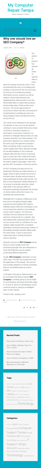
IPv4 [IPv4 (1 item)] (18, 391)
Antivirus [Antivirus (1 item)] (9, 384)
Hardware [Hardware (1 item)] (27, 387)
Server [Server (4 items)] (16, 451)
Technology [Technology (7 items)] (25, 403)
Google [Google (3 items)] (29, 433)
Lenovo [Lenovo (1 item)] (16, 394)
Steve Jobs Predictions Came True (20, 341)
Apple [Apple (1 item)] (13, 384)
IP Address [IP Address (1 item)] (14, 391)
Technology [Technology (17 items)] (15, 455)
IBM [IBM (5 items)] (18, 436)
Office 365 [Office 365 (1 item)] (27, 397)
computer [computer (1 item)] (16, 387)
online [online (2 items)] (9, 400)
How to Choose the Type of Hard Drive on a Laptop (19, 353)
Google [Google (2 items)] (22, 387)
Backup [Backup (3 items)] (10, 428)
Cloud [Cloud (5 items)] (16, 428)
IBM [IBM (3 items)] (8, 390)
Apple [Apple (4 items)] (14, 424)
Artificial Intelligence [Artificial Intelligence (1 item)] (23, 424)
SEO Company (28, 300)
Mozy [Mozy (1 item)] (16, 397)
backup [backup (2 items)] (30, 384)
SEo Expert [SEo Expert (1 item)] (31, 400)
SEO (22, 300)
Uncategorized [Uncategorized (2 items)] (28, 456)
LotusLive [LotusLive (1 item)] (21, 394)
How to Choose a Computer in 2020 (20, 358)
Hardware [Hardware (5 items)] (11, 436)
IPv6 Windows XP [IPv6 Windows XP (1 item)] (24, 391)
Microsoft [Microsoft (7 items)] (12, 448)
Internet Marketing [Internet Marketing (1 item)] (21, 440)
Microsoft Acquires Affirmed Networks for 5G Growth (17, 363)
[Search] (20, 30)
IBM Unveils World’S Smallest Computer (21, 317)
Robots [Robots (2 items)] (14, 400)
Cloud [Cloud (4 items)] (10, 387)
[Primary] (20, 23)
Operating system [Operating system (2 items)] (23, 448)
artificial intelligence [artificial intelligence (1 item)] (21, 384)
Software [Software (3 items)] (22, 451)
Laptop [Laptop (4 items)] (10, 394)
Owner (22, 48)
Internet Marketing (11, 300)
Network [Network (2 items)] (21, 397)
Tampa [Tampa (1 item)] (15, 404)
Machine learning (20, 321)
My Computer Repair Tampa (21, 8)
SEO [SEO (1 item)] (19, 400)
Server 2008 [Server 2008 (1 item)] (10, 404)
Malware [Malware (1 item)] (26, 394)
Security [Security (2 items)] (9, 451)
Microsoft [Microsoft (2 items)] (10, 397)
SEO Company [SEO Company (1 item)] (24, 400)
